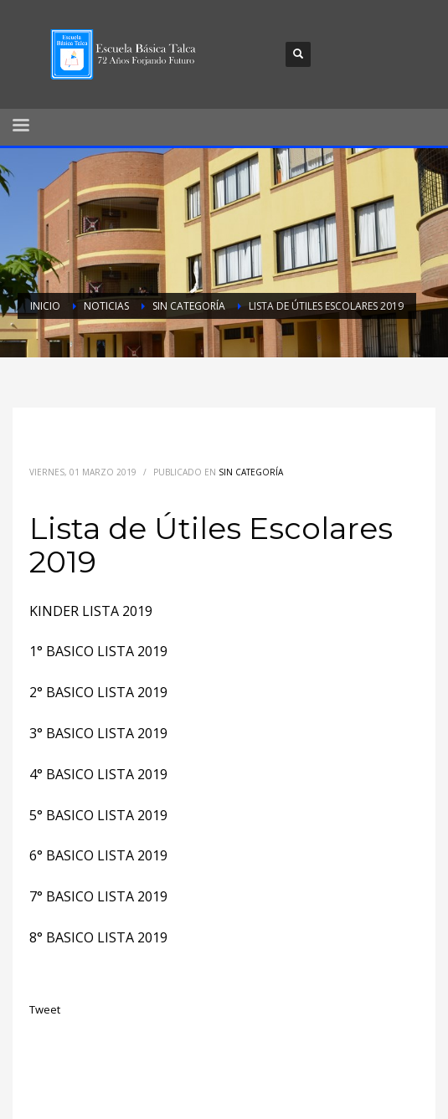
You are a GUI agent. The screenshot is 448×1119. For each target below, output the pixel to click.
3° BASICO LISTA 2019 (98, 733)
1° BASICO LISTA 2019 (98, 651)
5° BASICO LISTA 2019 (98, 815)
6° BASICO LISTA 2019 (98, 855)
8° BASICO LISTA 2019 (98, 937)
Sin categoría (251, 472)
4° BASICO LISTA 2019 (98, 774)
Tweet (44, 1009)
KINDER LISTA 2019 (90, 611)
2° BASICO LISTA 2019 (98, 692)
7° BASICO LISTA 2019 (98, 896)
